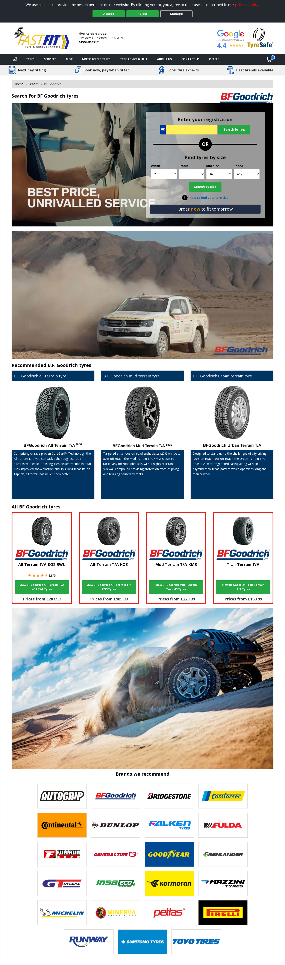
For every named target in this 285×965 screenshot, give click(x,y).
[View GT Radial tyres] (62, 883)
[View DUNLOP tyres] (115, 825)
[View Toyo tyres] (196, 941)
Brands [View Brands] (34, 84)
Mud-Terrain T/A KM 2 (145, 459)
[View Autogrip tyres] (62, 796)
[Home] (14, 59)
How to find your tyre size (208, 198)
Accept (108, 14)
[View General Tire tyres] (115, 854)
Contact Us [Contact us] (190, 59)
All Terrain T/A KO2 (27, 459)
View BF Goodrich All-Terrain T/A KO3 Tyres (109, 587)
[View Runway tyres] (89, 941)
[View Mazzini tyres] (223, 883)
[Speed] (247, 174)
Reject (142, 14)
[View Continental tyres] (62, 825)
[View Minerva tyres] (115, 912)
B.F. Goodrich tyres (69, 365)
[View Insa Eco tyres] (115, 883)
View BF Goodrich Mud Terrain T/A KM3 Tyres (176, 587)
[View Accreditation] (260, 38)
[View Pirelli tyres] (223, 912)
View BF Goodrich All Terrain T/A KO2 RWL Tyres (42, 587)
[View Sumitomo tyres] (142, 941)
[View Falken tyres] (169, 825)
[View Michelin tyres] (62, 912)
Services (50, 59)
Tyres (30, 59)
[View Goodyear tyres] (169, 854)
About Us (164, 59)
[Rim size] (219, 174)
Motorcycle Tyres (96, 59)
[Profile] (192, 174)
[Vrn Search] (188, 129)
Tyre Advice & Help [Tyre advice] (134, 59)
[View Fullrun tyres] (62, 854)
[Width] (164, 174)
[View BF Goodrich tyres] (115, 796)
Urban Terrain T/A (252, 459)
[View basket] (269, 59)
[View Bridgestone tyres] (169, 796)
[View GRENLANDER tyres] (223, 854)
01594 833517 (89, 42)
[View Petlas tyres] (169, 912)
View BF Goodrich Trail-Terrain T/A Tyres (243, 587)
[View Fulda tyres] (223, 825)
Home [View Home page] (19, 84)
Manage (176, 14)
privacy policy (247, 4)
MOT (69, 59)
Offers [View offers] (214, 59)
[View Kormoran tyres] (169, 883)
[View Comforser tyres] (223, 796)
